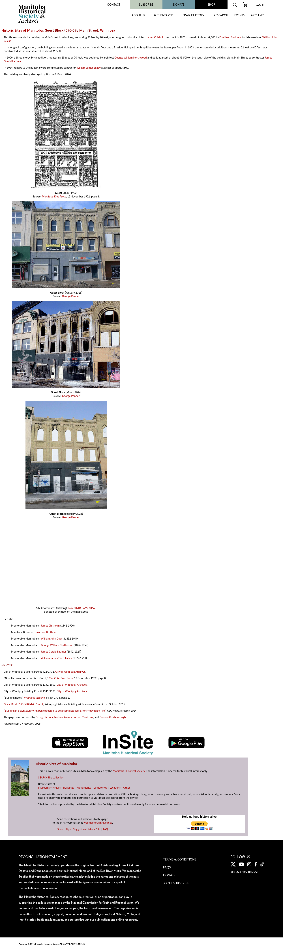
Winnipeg (107, 30)
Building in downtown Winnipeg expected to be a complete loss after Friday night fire (55, 710)
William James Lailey (89, 67)
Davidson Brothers (230, 37)
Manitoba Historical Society (129, 771)
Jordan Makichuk (83, 717)
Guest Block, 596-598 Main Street (23, 704)
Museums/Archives (49, 787)
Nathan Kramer (63, 717)
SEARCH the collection (51, 777)
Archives (257, 15)
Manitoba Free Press (54, 196)
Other (126, 787)
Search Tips (64, 829)
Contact (113, 4)
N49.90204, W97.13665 (82, 608)
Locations (115, 787)
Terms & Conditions (179, 859)
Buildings (68, 787)
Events (239, 15)
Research (221, 15)
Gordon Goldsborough (113, 717)
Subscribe (146, 4)
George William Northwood (131, 57)
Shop (211, 4)
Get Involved (163, 15)
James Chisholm (155, 37)
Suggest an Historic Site (86, 829)
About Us (138, 15)
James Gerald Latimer (53, 651)
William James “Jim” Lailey (56, 658)
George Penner (71, 296)
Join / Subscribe (176, 883)
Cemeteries (100, 787)
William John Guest (52, 638)
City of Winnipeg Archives (70, 671)
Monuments (83, 787)
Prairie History (193, 15)
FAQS (167, 867)
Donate (179, 4)
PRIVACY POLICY (68, 944)
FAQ (105, 829)
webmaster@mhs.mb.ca (97, 822)
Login (260, 5)
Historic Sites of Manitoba (22, 30)
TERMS (81, 944)
